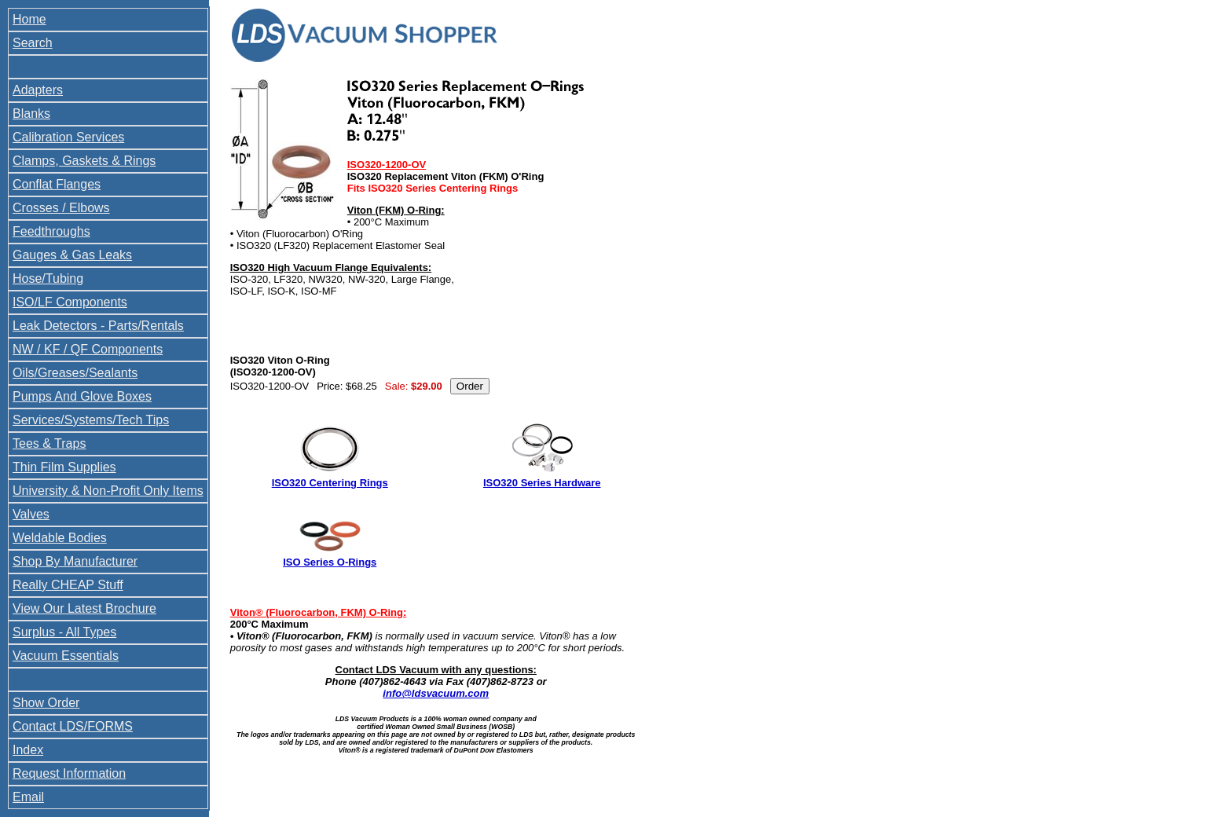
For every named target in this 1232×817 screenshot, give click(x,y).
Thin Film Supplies (64, 467)
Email (28, 797)
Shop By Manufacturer (75, 561)
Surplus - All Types (64, 632)
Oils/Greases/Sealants (75, 372)
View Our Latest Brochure (84, 608)
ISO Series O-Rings (329, 562)
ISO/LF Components (70, 302)
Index (28, 750)
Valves (31, 514)
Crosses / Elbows (61, 207)
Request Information (69, 773)
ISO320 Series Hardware (542, 483)
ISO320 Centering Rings (330, 483)
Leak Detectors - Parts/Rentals (98, 325)
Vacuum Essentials (66, 655)
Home (29, 19)
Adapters (38, 90)
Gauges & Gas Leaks (72, 255)
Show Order (46, 702)
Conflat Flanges (57, 184)
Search (33, 42)
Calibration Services (68, 137)
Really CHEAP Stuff (68, 585)
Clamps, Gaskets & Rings (84, 160)
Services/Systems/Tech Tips (91, 420)
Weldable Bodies (60, 537)
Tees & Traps (49, 443)
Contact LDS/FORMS (73, 726)
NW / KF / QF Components (88, 349)
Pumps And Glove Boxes (82, 396)
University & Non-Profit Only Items (108, 490)
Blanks (31, 113)
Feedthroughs (51, 231)
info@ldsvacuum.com (436, 693)
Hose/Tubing (48, 278)
